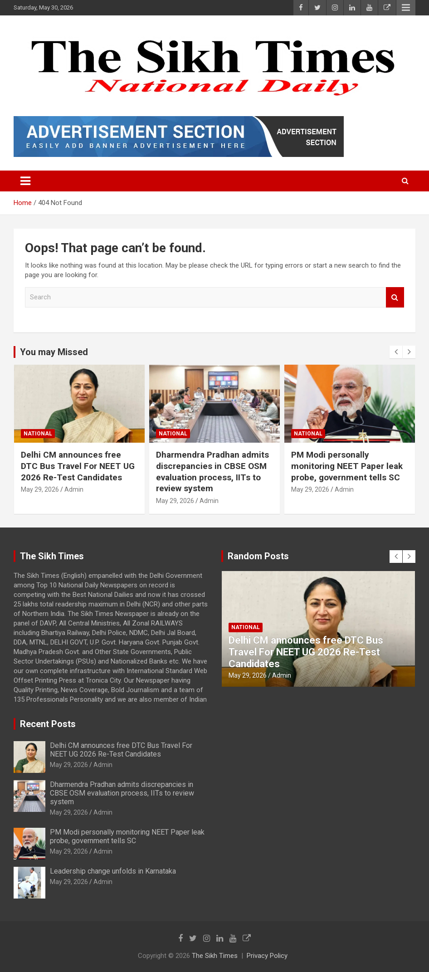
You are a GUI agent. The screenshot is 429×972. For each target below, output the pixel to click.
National (38, 433)
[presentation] (396, 352)
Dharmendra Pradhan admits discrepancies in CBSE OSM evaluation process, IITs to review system (212, 471)
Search (395, 297)
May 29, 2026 (40, 489)
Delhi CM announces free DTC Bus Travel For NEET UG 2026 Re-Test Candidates (78, 465)
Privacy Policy (267, 956)
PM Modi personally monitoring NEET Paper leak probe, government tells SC (347, 465)
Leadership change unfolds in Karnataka (113, 871)
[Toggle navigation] (25, 181)
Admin (73, 489)
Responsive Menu (405, 7)
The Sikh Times (215, 956)
